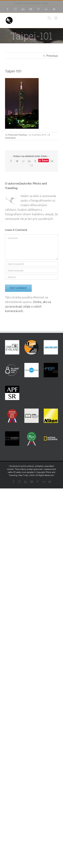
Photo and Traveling (17, 134)
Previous (52, 55)
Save (45, 160)
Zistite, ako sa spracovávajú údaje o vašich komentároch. (28, 306)
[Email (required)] (31, 270)
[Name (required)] (31, 263)
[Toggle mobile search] (49, 18)
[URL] (31, 277)
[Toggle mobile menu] (56, 18)
